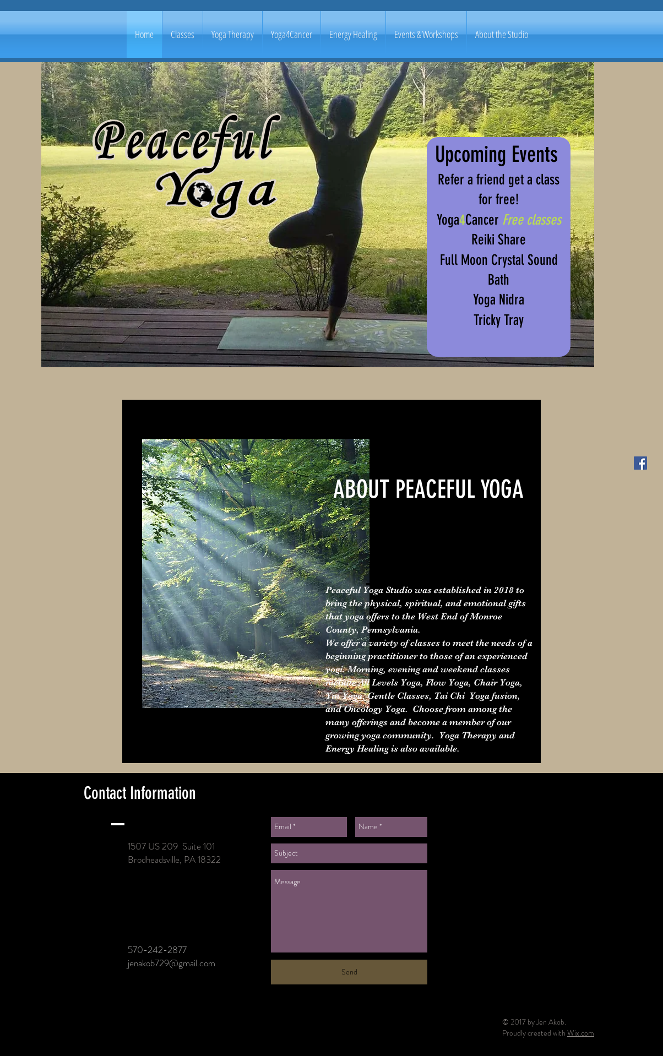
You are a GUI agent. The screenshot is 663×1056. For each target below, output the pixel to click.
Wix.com (580, 1032)
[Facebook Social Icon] (640, 463)
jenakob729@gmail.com (171, 963)
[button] (182, 34)
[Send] (349, 972)
